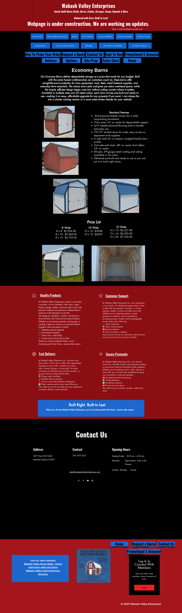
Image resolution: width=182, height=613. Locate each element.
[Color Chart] (111, 60)
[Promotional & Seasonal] (142, 54)
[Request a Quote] (73, 54)
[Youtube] (87, 480)
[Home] (132, 60)
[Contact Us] (95, 54)
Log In (144, 587)
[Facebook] (78, 480)
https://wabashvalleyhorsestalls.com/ (127, 29)
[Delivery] (51, 60)
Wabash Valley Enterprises (88, 5)
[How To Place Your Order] (43, 54)
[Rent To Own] (114, 54)
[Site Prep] (91, 60)
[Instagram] (92, 480)
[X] (83, 480)
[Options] (71, 60)
